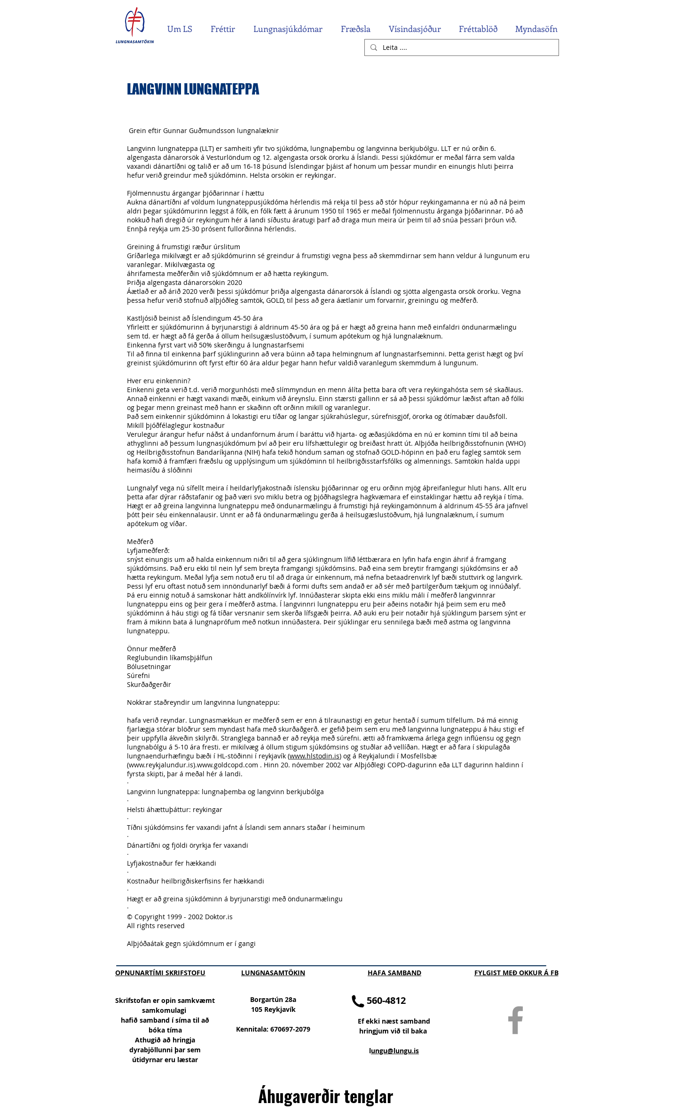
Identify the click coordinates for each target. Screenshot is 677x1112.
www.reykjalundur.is (161, 764)
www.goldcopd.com (227, 764)
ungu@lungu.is (395, 1050)
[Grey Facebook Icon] (515, 1020)
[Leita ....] (461, 47)
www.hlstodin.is (314, 755)
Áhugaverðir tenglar (325, 1095)
